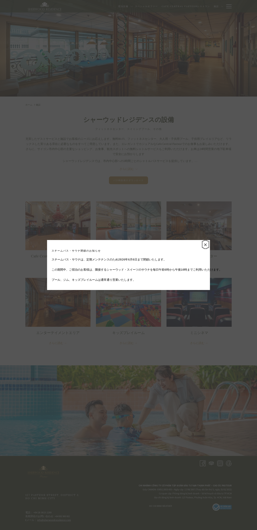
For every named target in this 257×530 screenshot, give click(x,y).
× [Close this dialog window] (205, 245)
